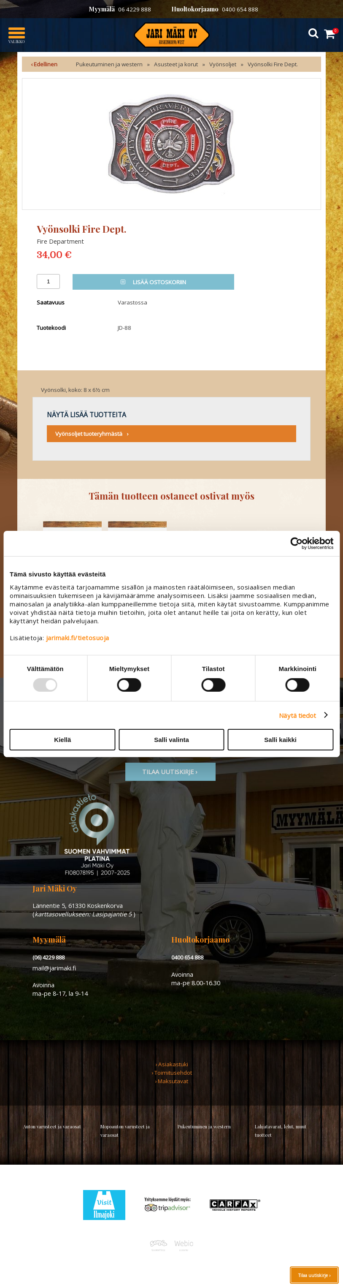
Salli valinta (171, 739)
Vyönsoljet (222, 64)
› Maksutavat (171, 1081)
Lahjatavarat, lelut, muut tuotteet (280, 1130)
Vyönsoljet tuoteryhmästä (88, 433)
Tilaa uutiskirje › (314, 1275)
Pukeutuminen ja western (109, 64)
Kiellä (62, 739)
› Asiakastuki (171, 1064)
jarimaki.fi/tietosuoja (77, 637)
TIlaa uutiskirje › (170, 771)
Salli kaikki (280, 739)
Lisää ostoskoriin (153, 282)
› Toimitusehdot (171, 1072)
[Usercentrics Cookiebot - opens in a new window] (296, 543)
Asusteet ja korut (176, 64)
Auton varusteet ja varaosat (52, 1126)
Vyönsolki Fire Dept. (273, 64)
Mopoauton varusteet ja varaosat (125, 1130)
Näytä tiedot (297, 715)
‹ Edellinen (44, 64)
